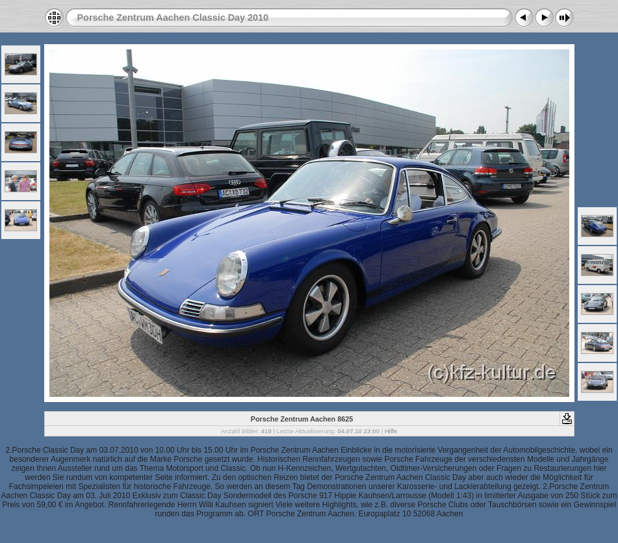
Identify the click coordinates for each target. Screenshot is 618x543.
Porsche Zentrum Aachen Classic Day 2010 (173, 17)
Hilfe (391, 431)
